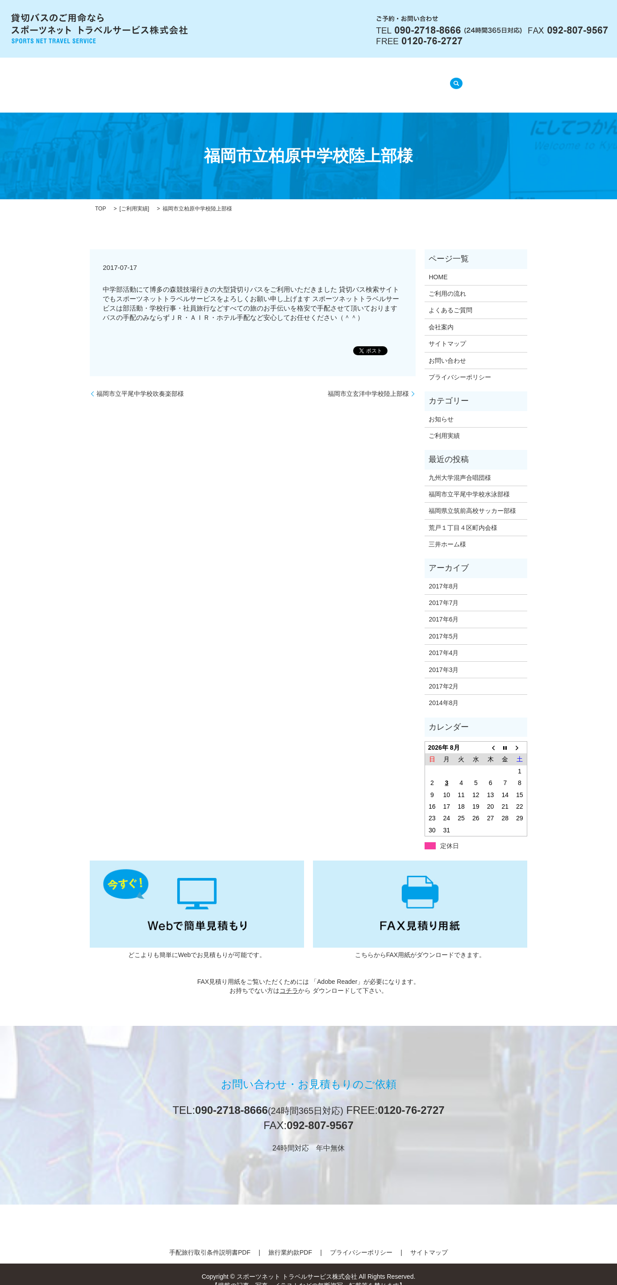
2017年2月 (444, 675)
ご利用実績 (134, 197)
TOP (100, 197)
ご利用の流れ (262, 80)
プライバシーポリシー (460, 366)
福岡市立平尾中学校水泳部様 (469, 483)
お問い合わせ (447, 349)
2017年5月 (444, 625)
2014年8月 (444, 691)
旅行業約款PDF (290, 1241)
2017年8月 (444, 574)
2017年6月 (444, 608)
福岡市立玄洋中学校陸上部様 (368, 382)
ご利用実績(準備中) (399, 80)
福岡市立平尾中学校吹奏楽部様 (140, 382)
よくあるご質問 (326, 80)
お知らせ (441, 407)
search (453, 79)
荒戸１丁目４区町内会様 (463, 516)
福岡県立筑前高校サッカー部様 (472, 499)
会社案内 (209, 80)
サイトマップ (447, 332)
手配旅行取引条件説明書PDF (209, 1241)
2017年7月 (444, 591)
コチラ (288, 979)
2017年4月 (444, 641)
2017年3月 (444, 658)
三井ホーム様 (447, 533)
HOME (167, 80)
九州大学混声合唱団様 (460, 466)
